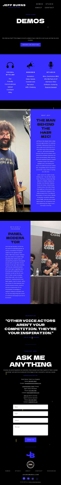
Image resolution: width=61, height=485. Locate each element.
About (38, 7)
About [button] (28, 470)
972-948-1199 (33, 390)
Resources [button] (51, 470)
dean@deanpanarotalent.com (33, 383)
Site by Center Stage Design (35, 482)
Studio (49, 4)
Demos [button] (8, 470)
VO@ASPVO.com (33, 402)
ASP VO (26, 395)
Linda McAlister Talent (28, 386)
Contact (49, 7)
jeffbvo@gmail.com (31, 473)
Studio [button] (18, 470)
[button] (24, 479)
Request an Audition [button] (31, 44)
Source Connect (51, 87)
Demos (39, 4)
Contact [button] (39, 470)
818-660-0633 (33, 381)
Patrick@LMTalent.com (33, 392)
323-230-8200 (33, 399)
